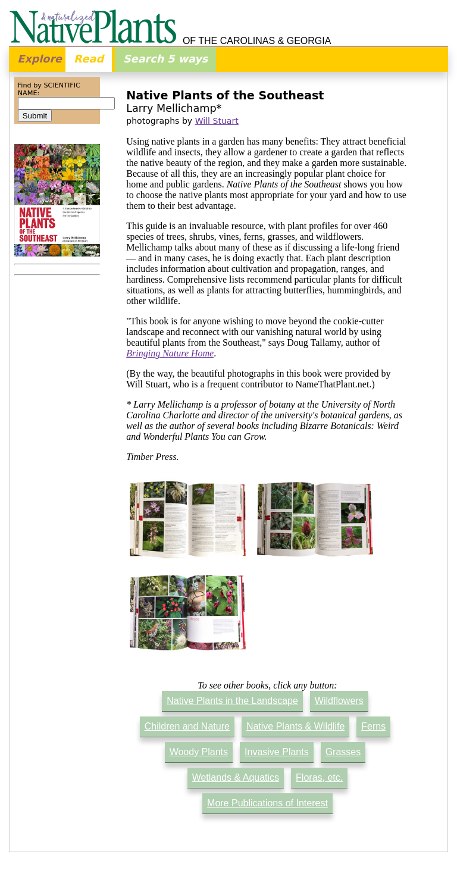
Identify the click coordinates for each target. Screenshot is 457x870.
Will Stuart (217, 121)
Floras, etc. (319, 777)
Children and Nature (187, 726)
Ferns (373, 726)
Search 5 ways (165, 59)
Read (89, 59)
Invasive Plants (277, 752)
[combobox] (66, 103)
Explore (39, 59)
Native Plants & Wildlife (295, 726)
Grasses (343, 752)
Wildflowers (339, 701)
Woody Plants (199, 752)
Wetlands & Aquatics (235, 777)
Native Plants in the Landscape (232, 701)
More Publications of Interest (267, 803)
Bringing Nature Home (170, 353)
